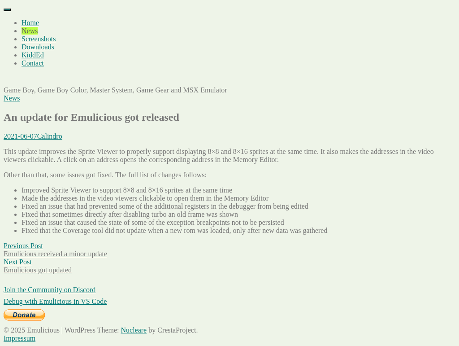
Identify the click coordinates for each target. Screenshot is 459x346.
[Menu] (7, 10)
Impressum (19, 338)
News (30, 31)
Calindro (49, 136)
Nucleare (134, 330)
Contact (33, 63)
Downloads (38, 47)
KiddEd (33, 55)
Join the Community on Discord (49, 289)
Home (30, 22)
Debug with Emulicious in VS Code (55, 301)
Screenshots (39, 39)
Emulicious (20, 78)
